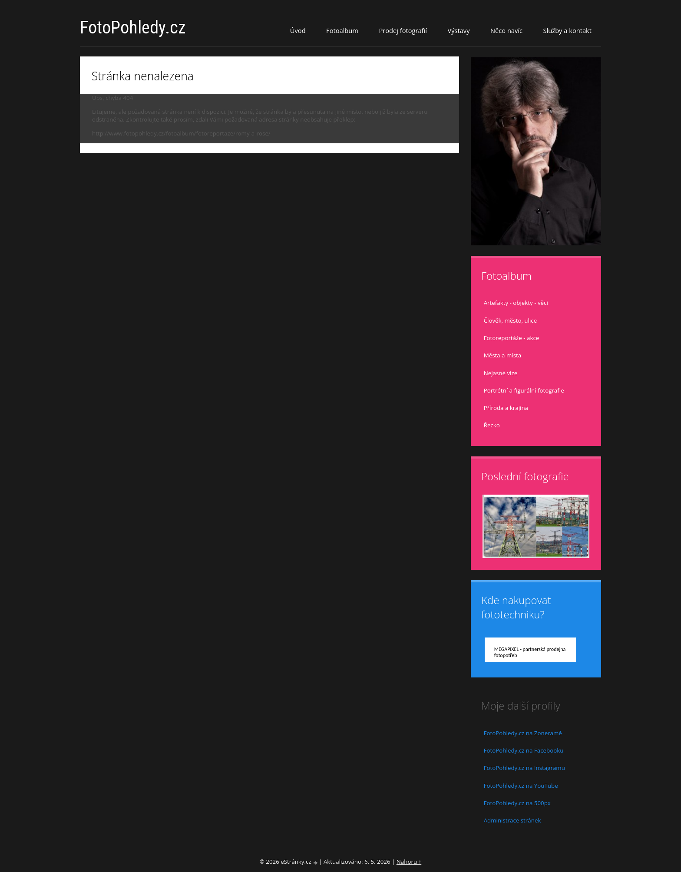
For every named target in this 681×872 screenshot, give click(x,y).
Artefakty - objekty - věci (516, 303)
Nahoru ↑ (409, 861)
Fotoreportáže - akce (511, 338)
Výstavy (458, 30)
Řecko (492, 425)
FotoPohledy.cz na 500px (517, 803)
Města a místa (503, 355)
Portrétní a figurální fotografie (524, 390)
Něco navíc (506, 30)
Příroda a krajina (506, 408)
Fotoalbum (342, 30)
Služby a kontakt (567, 30)
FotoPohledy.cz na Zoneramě (523, 733)
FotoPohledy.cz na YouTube (521, 785)
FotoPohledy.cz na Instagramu (524, 768)
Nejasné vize (501, 373)
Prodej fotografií (403, 30)
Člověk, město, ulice (510, 320)
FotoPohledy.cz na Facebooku (524, 750)
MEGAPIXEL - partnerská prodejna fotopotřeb (530, 652)
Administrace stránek (512, 820)
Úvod (298, 30)
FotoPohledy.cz (133, 27)
